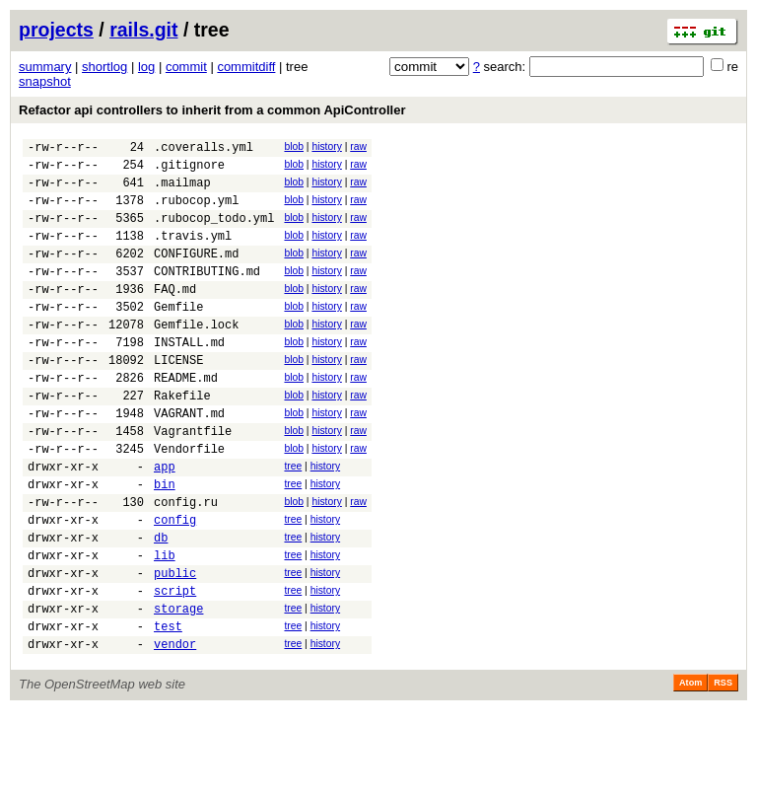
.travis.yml (193, 253)
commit (186, 66)
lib (164, 625)
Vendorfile (189, 501)
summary (45, 66)
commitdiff (246, 66)
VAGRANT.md (189, 460)
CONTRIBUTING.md (207, 294)
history (326, 146)
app (164, 522)
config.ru (186, 563)
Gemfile (178, 335)
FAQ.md (175, 315)
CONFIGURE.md (196, 273)
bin (164, 543)
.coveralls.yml (203, 149)
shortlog (104, 66)
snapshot (45, 81)
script (175, 667)
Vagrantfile (193, 480)
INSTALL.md (189, 377)
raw (358, 146)
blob (294, 146)
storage (178, 688)
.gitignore (189, 170)
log (146, 66)
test (168, 708)
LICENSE (178, 398)
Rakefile (182, 439)
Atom (690, 768)
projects (56, 29)
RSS (723, 768)
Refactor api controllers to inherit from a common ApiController (212, 110)
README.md (186, 418)
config (175, 584)
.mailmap (182, 190)
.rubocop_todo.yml (214, 232)
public (175, 646)
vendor (175, 729)
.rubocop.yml (196, 211)
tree (293, 519)
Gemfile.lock (196, 356)
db (161, 605)
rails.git (143, 29)
